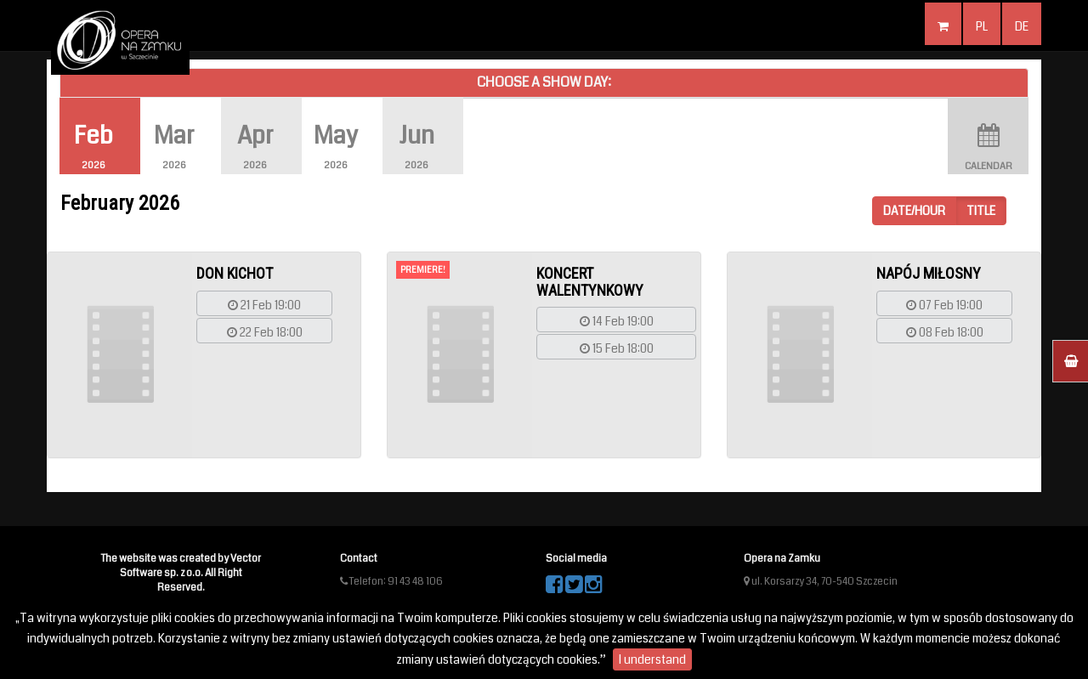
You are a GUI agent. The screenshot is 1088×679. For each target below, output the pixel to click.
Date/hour (914, 210)
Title (980, 210)
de (1021, 26)
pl (982, 26)
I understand (652, 659)
